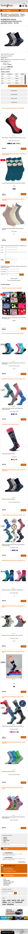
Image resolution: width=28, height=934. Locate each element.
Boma (4, 841)
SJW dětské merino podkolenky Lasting (10, 424)
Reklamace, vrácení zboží (8, 881)
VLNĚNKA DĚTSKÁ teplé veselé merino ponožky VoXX (13, 515)
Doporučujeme (14, 90)
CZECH (9, 902)
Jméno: (2, 247)
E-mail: (2, 249)
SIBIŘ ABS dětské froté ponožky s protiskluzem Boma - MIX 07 (13, 606)
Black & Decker (6, 840)
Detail (23, 148)
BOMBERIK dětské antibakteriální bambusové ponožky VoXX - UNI (13, 743)
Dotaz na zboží (14, 98)
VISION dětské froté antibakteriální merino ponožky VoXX (13, 697)
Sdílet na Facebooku (6, 69)
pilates (4, 900)
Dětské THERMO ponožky (14, 15)
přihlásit (8, 10)
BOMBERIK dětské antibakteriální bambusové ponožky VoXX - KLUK (13, 470)
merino (14, 900)
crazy (4, 904)
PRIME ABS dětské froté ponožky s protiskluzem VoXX (13, 560)
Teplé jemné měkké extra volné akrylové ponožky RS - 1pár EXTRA (13, 199)
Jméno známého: (4, 269)
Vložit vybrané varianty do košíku (19, 86)
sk (24, 3)
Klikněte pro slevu (7, 932)
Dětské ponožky (4, 15)
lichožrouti (18, 902)
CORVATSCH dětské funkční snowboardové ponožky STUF (13, 652)
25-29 (2, 78)
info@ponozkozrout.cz (7, 930)
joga (13, 902)
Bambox (5, 837)
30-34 (2, 80)
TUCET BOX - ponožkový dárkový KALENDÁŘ (12, 288)
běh (18, 900)
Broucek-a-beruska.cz (23, 932)
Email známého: (3, 271)
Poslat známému (14, 94)
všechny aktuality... (22, 861)
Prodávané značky (7, 835)
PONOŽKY (22, 14)
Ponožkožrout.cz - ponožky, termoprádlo (11, 14)
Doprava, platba (6, 880)
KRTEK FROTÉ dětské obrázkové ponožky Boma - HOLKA (12, 788)
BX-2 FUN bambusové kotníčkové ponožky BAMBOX (13, 108)
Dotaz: (2, 252)
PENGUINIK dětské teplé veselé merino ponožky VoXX (13, 378)
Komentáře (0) (14, 102)
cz (22, 3)
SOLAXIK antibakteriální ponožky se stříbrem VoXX (13, 333)
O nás (4, 878)
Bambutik (5, 838)
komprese (10, 904)
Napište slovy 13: (2, 260)
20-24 (2, 76)
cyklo (9, 900)
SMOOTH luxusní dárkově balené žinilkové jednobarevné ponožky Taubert (14, 154)
